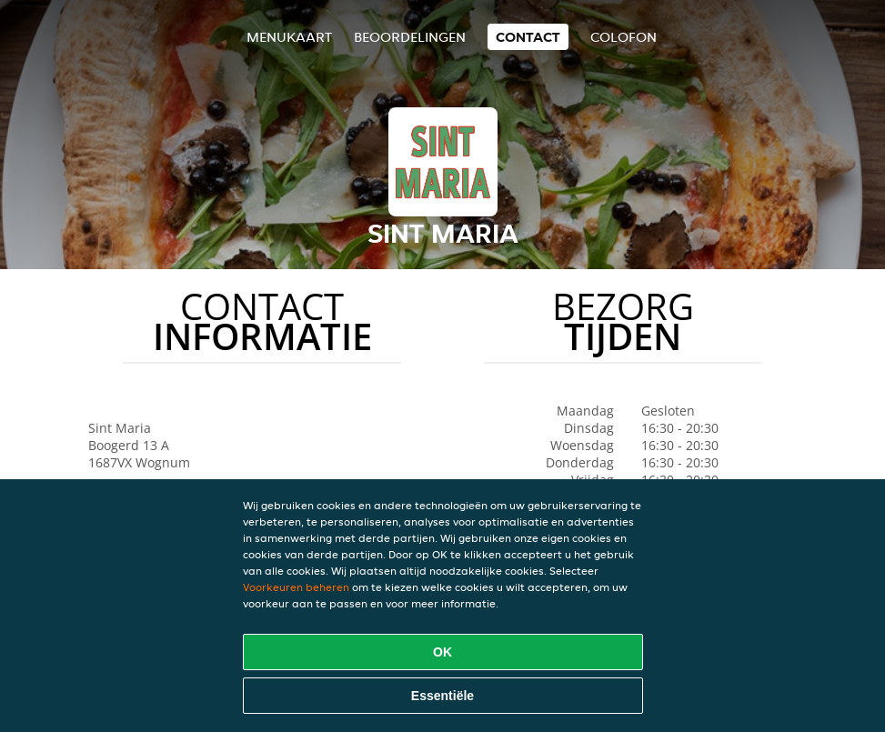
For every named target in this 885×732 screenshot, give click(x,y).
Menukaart (289, 36)
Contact (528, 36)
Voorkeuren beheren (296, 587)
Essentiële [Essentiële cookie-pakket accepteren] (442, 695)
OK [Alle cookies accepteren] (442, 652)
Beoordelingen (410, 36)
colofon (623, 36)
